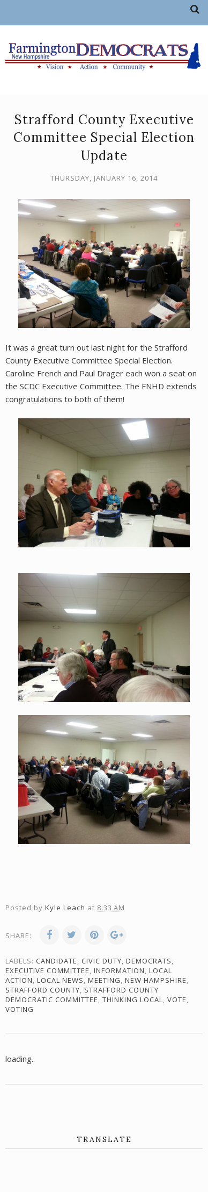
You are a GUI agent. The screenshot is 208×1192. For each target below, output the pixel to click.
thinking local (132, 999)
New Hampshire (156, 980)
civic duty (101, 961)
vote (177, 999)
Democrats (149, 961)
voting (19, 1009)
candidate (56, 961)
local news (60, 980)
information (119, 970)
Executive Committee (47, 970)
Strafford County (42, 990)
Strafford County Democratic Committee (82, 994)
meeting (104, 980)
